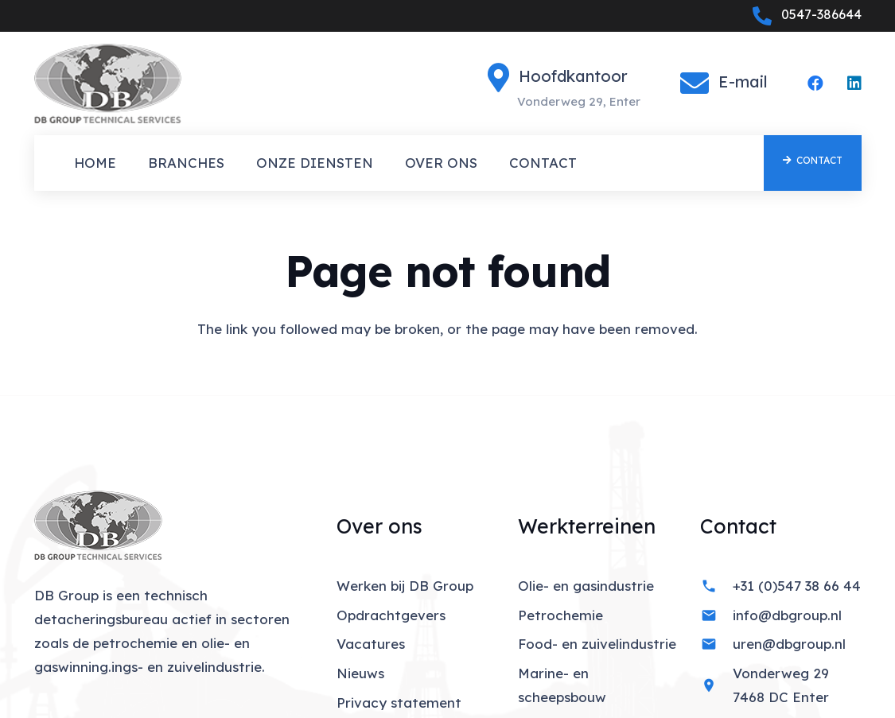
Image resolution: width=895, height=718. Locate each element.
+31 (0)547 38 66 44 (797, 585)
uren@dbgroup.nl (789, 643)
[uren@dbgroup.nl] (716, 644)
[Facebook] (815, 83)
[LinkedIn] (854, 83)
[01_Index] (107, 83)
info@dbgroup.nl (787, 615)
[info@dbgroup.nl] (716, 615)
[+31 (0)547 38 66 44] (716, 586)
